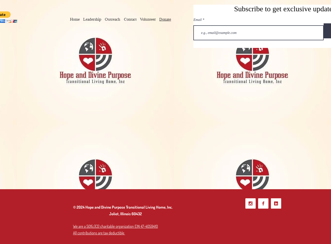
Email (198, 20)
